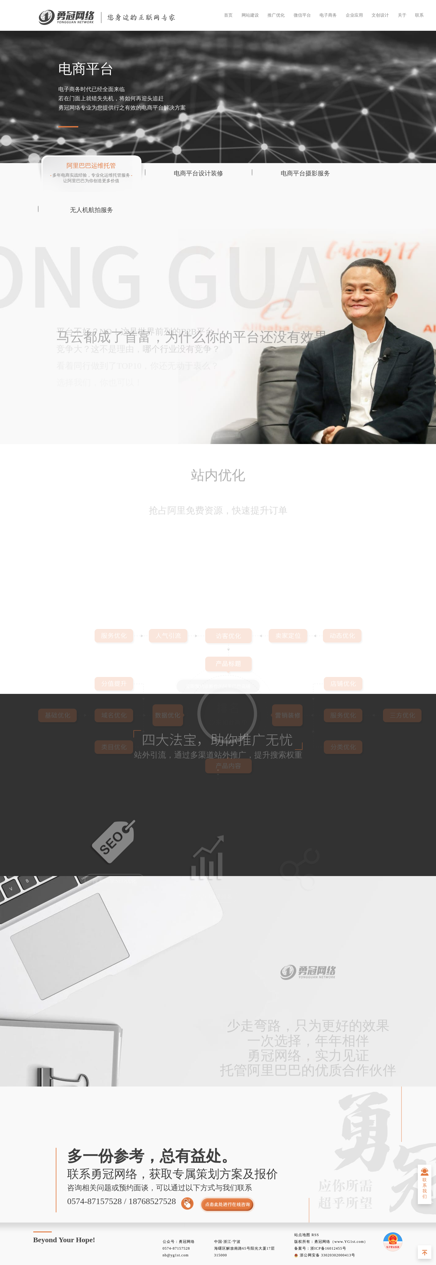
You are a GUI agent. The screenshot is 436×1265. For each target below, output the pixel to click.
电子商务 (328, 15)
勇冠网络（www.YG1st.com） (341, 1241)
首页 (228, 15)
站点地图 (302, 1235)
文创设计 (380, 15)
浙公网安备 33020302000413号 (324, 1255)
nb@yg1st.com (176, 1255)
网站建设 (250, 15)
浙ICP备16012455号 (328, 1248)
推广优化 (276, 15)
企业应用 (354, 15)
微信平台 (302, 15)
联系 (419, 15)
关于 (402, 15)
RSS (315, 1235)
